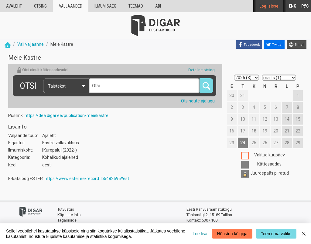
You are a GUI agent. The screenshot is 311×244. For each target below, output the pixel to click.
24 (242, 142)
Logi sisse (269, 6)
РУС (305, 6)
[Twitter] (274, 44)
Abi (158, 6)
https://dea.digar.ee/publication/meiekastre (66, 115)
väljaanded (70, 6)
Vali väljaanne (30, 44)
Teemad (135, 6)
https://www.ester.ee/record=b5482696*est (87, 178)
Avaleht (14, 6)
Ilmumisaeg (105, 6)
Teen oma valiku (276, 233)
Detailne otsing (201, 70)
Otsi (28, 85)
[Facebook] (249, 44)
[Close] (303, 233)
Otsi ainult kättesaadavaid (42, 70)
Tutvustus (65, 209)
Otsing (40, 6)
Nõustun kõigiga (232, 233)
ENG (292, 6)
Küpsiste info (69, 214)
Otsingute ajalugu (198, 101)
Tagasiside (67, 220)
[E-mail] (296, 44)
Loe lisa (200, 233)
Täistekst (57, 86)
